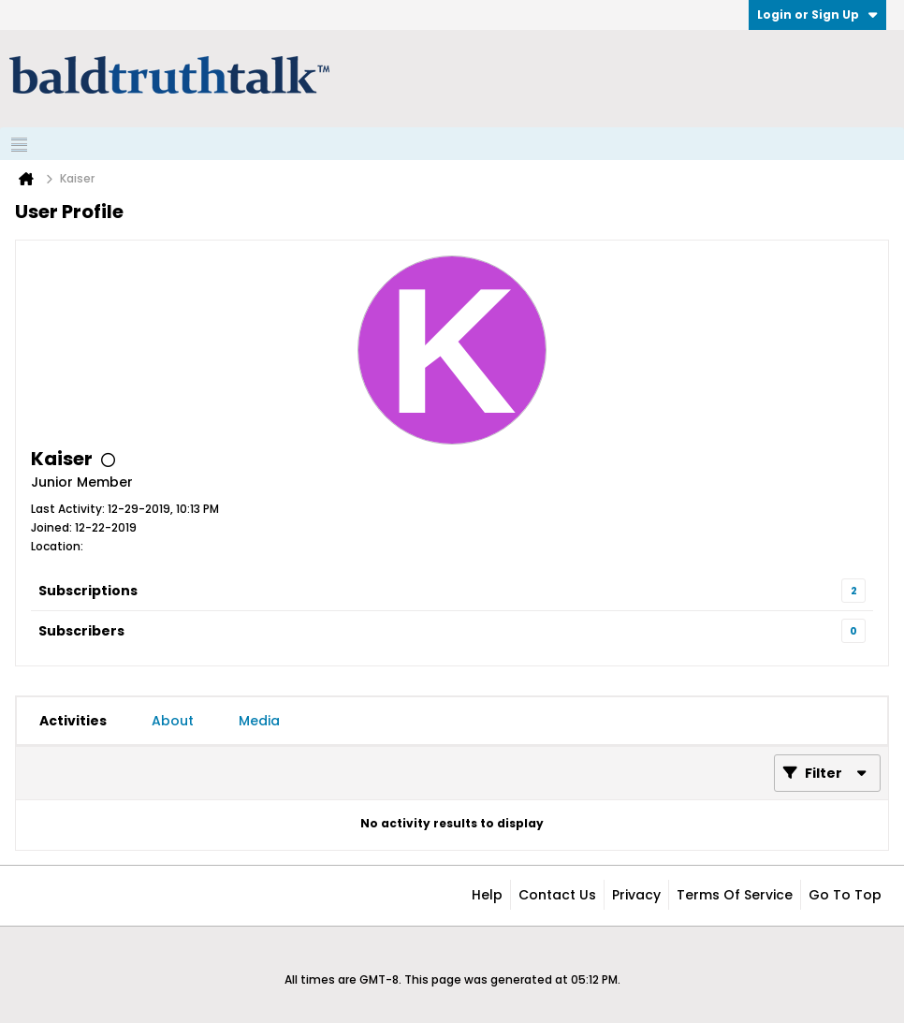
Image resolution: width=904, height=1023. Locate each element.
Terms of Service (735, 894)
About (173, 720)
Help (487, 894)
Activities (73, 720)
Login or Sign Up (817, 14)
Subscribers (81, 630)
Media (259, 720)
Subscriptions (88, 590)
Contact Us (557, 894)
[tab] (73, 720)
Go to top (845, 894)
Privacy (636, 894)
